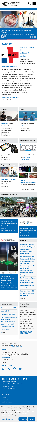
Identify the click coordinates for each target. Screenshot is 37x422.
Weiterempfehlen (7, 402)
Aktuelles (23, 241)
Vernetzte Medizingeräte (27, 140)
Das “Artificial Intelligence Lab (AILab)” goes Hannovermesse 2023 (28, 280)
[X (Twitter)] (9, 368)
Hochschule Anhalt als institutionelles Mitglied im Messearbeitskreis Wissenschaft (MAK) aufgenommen (28, 249)
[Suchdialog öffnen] (29, 3)
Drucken (4, 398)
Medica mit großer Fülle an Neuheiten (27, 287)
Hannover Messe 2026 (8, 314)
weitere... (23, 299)
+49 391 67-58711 (7, 359)
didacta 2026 (5, 311)
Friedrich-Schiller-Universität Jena (12, 384)
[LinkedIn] (3, 368)
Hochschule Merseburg (9, 388)
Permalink (5, 400)
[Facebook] (14, 368)
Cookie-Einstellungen (7, 419)
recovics (3, 140)
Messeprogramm (6, 304)
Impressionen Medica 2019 (9, 195)
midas (22, 109)
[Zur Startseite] (11, 6)
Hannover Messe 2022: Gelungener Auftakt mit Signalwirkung (27, 293)
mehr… (4, 362)
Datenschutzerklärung (9, 415)
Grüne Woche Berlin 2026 (8, 308)
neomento (4, 109)
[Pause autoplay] (2, 36)
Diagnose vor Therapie (8, 165)
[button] (31, 37)
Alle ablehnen (23, 419)
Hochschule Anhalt (8, 386)
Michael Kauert (16, 345)
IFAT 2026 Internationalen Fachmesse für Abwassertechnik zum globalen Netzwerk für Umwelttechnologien (9, 321)
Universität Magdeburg (9, 382)
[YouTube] (20, 368)
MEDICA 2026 (5, 329)
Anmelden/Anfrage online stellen (26, 332)
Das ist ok (31, 419)
